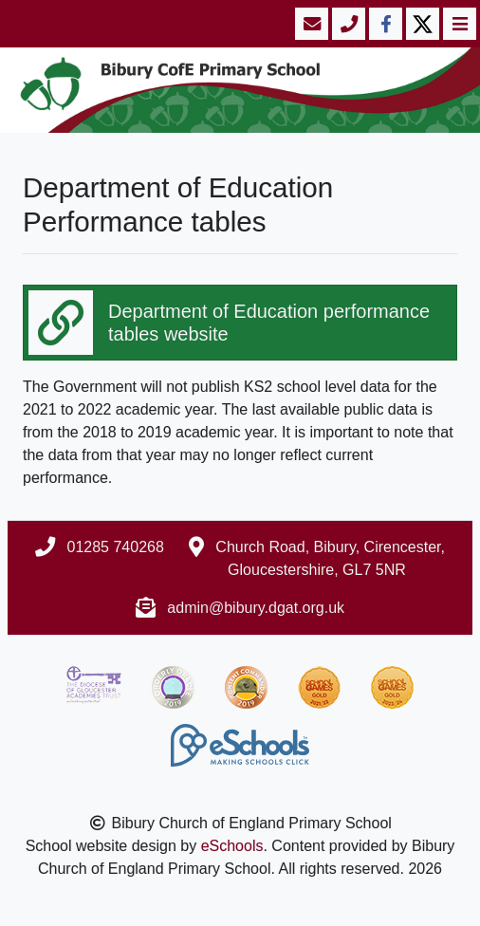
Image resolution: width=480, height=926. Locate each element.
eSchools (232, 846)
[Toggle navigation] (457, 24)
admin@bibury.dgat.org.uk (255, 608)
